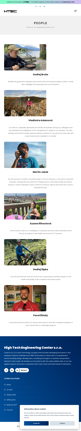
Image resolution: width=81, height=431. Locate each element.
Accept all (36, 423)
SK (40, 6)
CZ (36, 6)
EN (44, 6)
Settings (62, 423)
